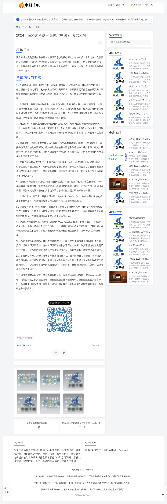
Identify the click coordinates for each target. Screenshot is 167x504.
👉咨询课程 (136, 5)
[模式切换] (146, 5)
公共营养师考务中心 (76, 476)
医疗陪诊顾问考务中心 (121, 483)
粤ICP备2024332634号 (82, 470)
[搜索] (152, 5)
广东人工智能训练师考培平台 (74, 489)
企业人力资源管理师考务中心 (95, 483)
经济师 (28, 27)
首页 (110, 5)
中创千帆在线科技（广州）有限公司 (50, 483)
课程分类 (121, 5)
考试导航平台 (96, 489)
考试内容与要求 (28, 77)
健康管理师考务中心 (56, 476)
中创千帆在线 (75, 483)
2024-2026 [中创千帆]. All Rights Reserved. (108, 450)
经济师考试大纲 (24, 338)
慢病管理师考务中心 (50, 489)
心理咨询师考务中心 (120, 476)
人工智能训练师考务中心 (98, 476)
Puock (88, 495)
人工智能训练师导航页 (114, 489)
